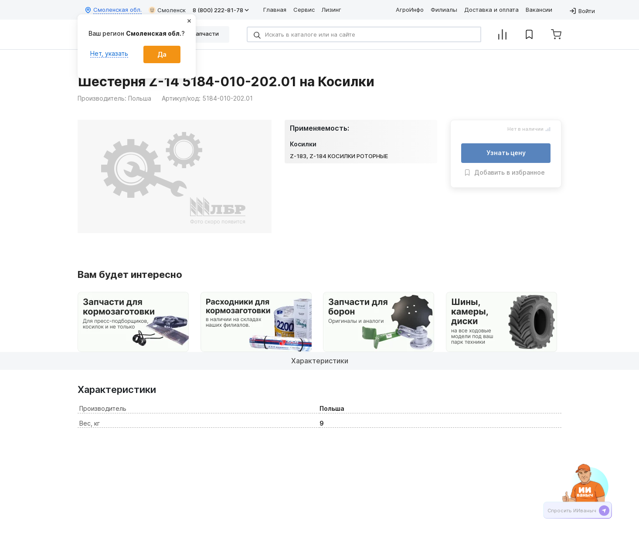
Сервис (304, 9)
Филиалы (444, 9)
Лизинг (331, 9)
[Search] (364, 34)
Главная (274, 9)
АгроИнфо (410, 9)
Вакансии (539, 9)
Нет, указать (109, 53)
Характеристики (319, 360)
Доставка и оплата (491, 9)
